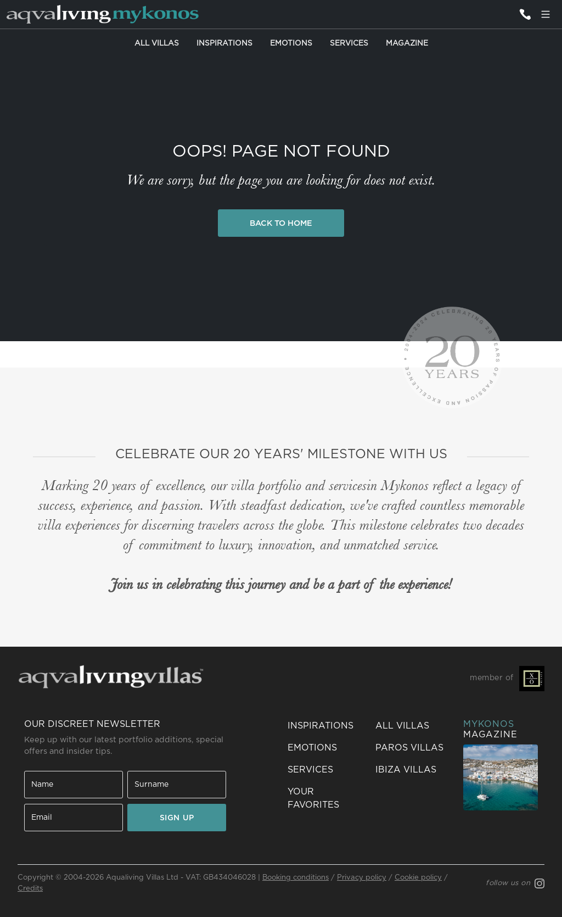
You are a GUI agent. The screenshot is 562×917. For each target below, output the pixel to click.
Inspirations (224, 43)
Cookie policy (418, 877)
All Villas (156, 43)
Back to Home (281, 223)
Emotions (291, 43)
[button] (325, 798)
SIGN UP (177, 818)
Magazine (407, 43)
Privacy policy (361, 877)
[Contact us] (525, 14)
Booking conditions (295, 877)
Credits (30, 888)
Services (349, 43)
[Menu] (545, 14)
